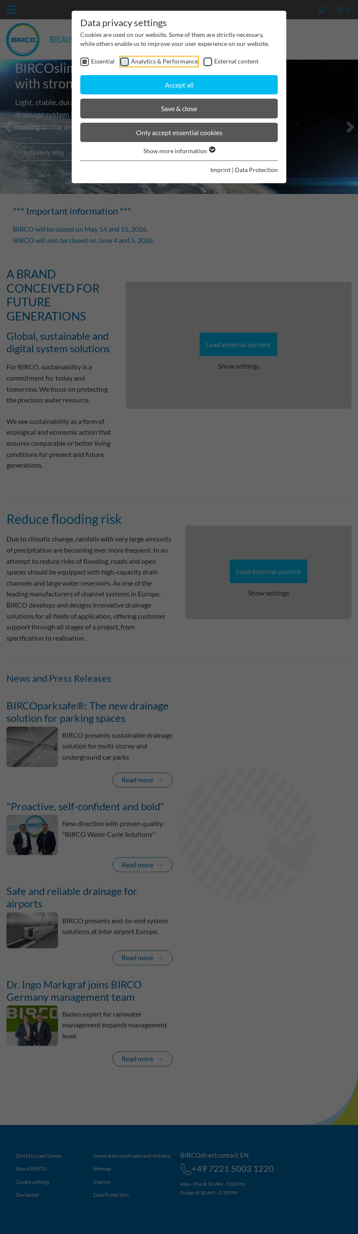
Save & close (179, 108)
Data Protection (256, 169)
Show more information (179, 150)
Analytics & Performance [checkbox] (164, 61)
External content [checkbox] (236, 61)
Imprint (220, 169)
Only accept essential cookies (179, 132)
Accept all (179, 85)
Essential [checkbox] (103, 61)
